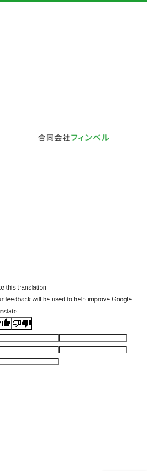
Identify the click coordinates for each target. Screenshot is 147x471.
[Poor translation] (21, 323)
